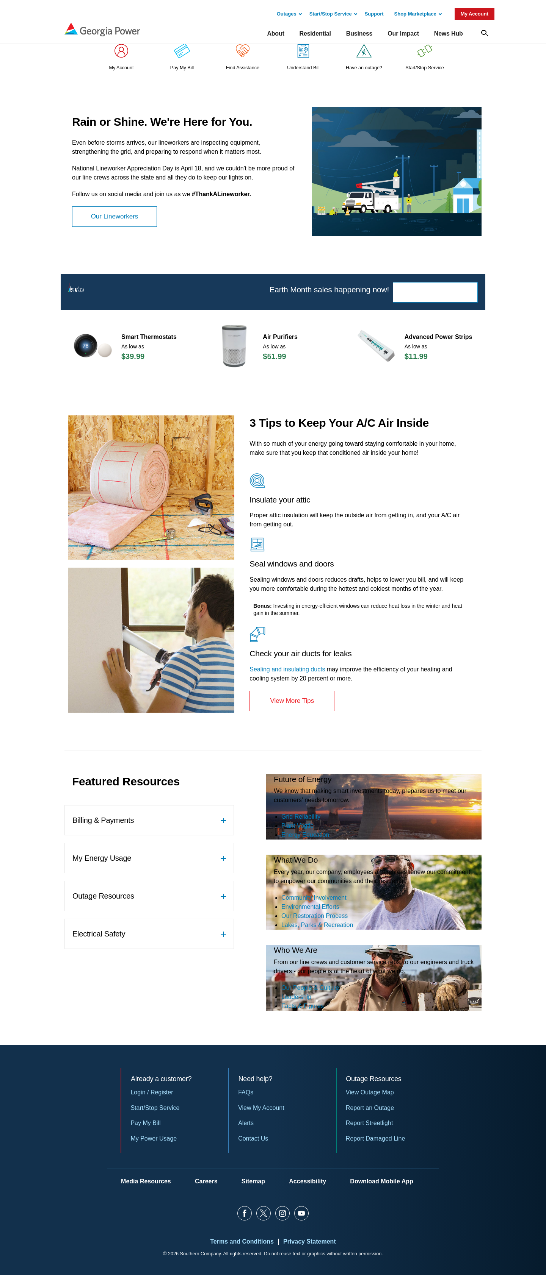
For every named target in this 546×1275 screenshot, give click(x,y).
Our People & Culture (310, 988)
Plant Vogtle (297, 825)
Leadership (296, 997)
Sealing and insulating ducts (287, 669)
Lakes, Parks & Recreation (317, 925)
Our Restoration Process (314, 916)
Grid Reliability (300, 816)
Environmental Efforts (310, 907)
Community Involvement (314, 897)
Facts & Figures (302, 1006)
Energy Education (305, 835)
